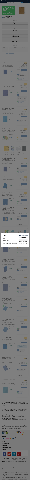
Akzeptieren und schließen (23, 235)
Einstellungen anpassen (23, 237)
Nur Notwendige (23, 239)
